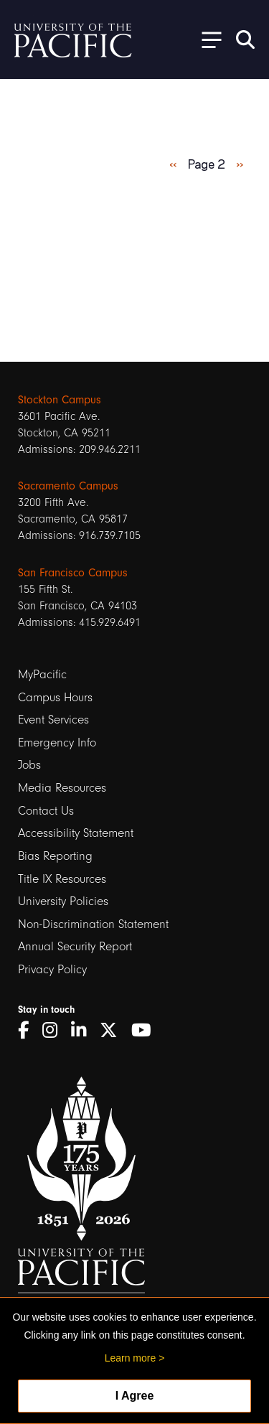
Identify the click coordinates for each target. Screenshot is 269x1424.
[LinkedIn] (83, 1030)
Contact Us (46, 811)
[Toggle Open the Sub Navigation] (207, 39)
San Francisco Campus (73, 572)
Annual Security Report (75, 946)
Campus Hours (55, 697)
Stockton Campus (59, 399)
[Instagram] (54, 1030)
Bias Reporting (55, 856)
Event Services (53, 719)
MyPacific (42, 674)
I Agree (134, 1396)
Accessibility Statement (75, 833)
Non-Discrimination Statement (93, 924)
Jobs (29, 765)
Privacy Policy (52, 969)
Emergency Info (57, 742)
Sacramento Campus (68, 485)
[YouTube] (146, 1030)
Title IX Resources (62, 879)
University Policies (63, 901)
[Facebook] (28, 1030)
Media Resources (62, 788)
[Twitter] (114, 1030)
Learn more (130, 1358)
